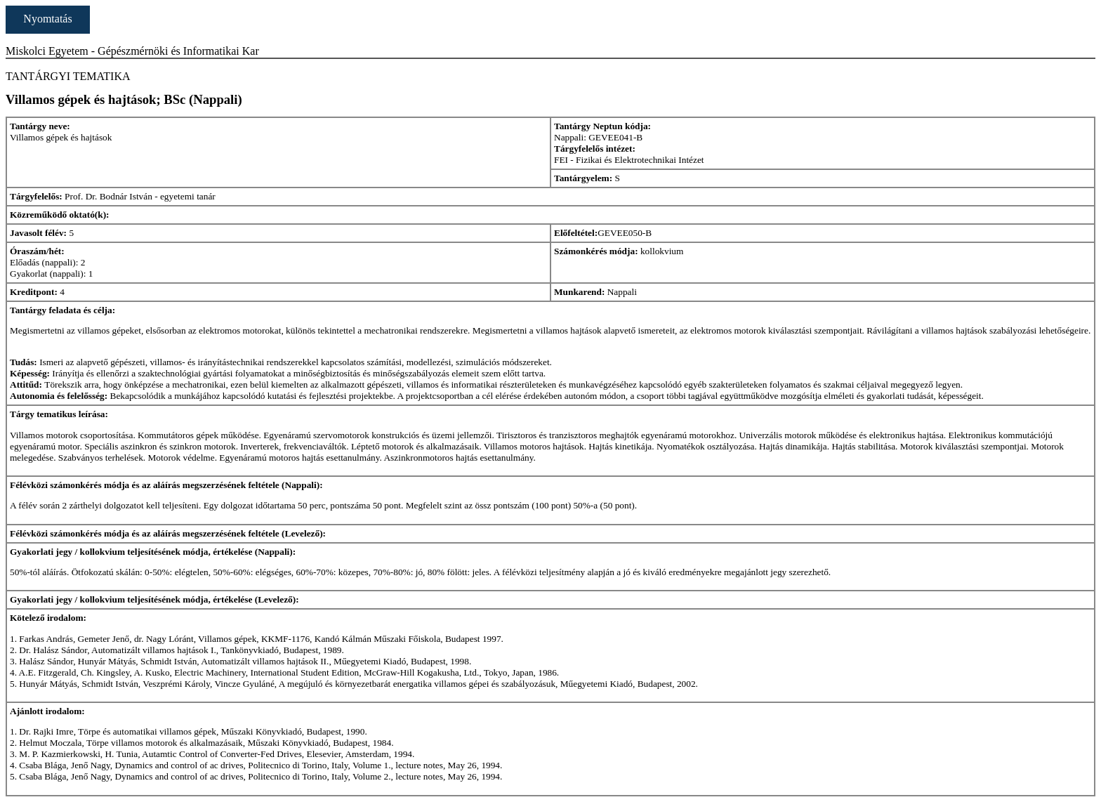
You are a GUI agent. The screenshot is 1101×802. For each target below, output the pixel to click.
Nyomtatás (47, 19)
